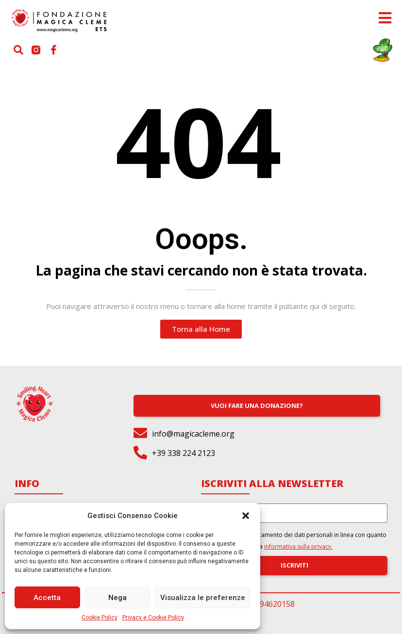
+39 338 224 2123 (183, 453)
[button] (246, 515)
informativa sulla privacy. (298, 546)
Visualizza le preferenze (202, 597)
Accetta (47, 597)
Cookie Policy (99, 617)
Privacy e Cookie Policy (153, 617)
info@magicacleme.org (193, 433)
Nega (117, 597)
